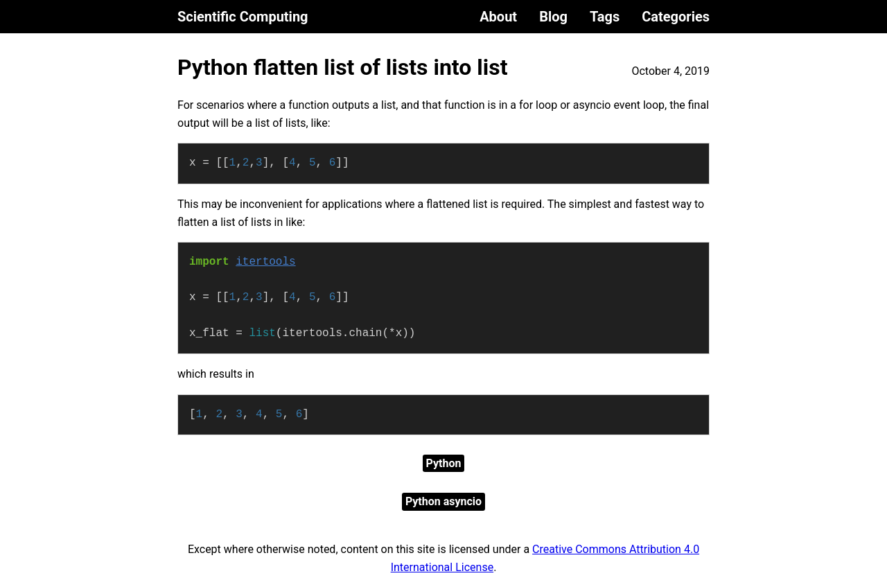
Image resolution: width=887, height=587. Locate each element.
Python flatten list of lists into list (342, 67)
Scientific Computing (242, 16)
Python (444, 463)
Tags (605, 16)
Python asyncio (443, 501)
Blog (553, 16)
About (498, 16)
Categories (676, 16)
